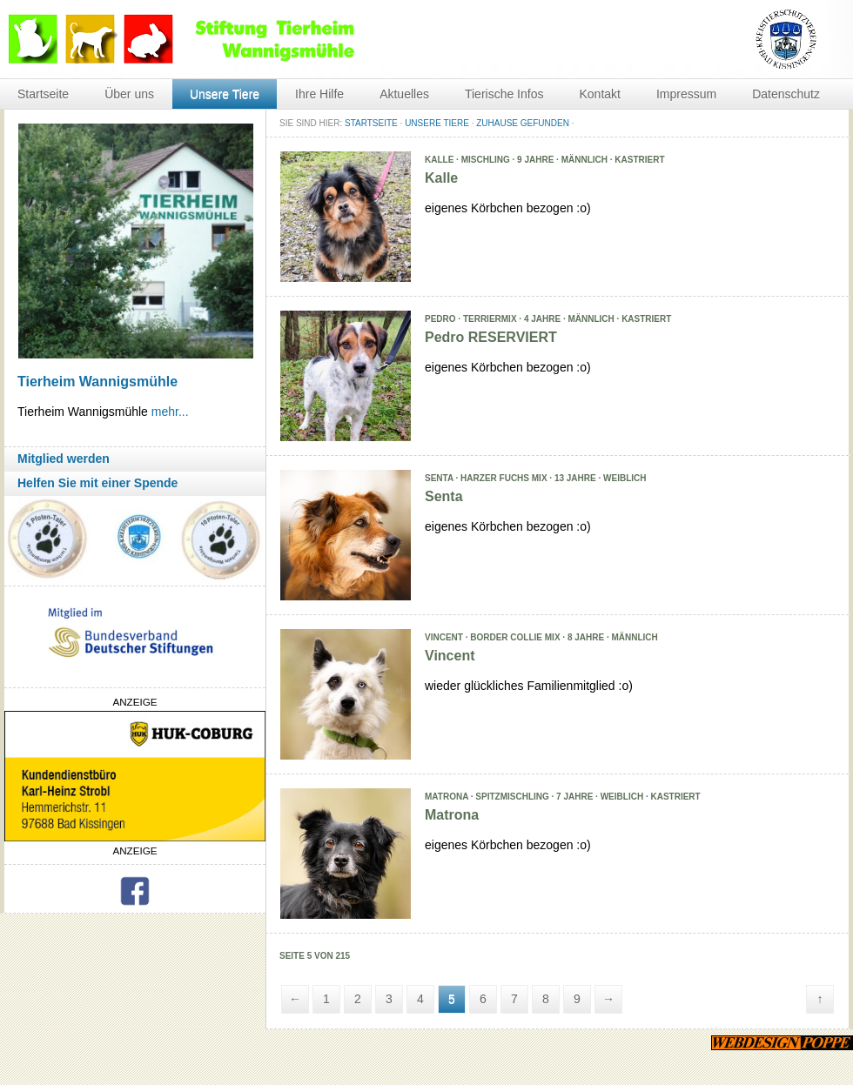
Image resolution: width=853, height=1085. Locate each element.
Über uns (129, 94)
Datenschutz (786, 94)
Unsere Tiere (224, 94)
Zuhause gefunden (522, 123)
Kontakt (599, 94)
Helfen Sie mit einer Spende (97, 483)
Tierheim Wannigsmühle (97, 381)
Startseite (43, 94)
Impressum (686, 94)
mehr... (170, 412)
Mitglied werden (63, 458)
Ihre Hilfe (319, 94)
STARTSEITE (371, 123)
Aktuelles (404, 94)
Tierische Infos (504, 94)
